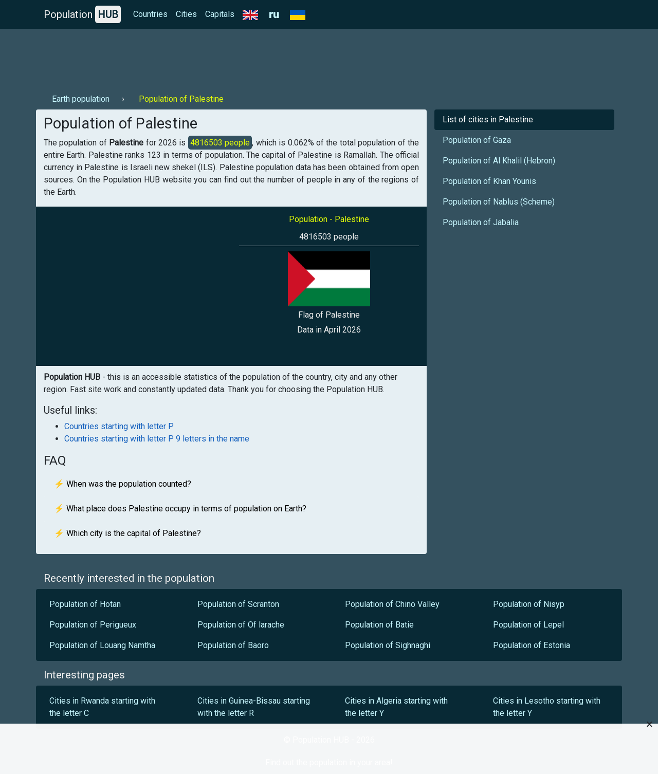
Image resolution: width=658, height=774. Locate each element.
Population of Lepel (528, 625)
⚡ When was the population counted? (122, 484)
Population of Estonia (531, 645)
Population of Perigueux (92, 625)
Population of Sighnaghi (387, 645)
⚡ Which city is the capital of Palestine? (127, 533)
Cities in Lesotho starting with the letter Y (546, 707)
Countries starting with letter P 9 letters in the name (156, 439)
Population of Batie (379, 625)
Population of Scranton (238, 604)
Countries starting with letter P (119, 426)
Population (82, 14)
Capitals (219, 14)
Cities (186, 14)
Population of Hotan (85, 604)
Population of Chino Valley (392, 604)
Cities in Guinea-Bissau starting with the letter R (253, 707)
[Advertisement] (223, 57)
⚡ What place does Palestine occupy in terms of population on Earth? (180, 508)
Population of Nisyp (528, 604)
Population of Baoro (233, 645)
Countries (150, 14)
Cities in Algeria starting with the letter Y (396, 707)
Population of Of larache (240, 625)
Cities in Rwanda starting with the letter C (102, 707)
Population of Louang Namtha (102, 645)
